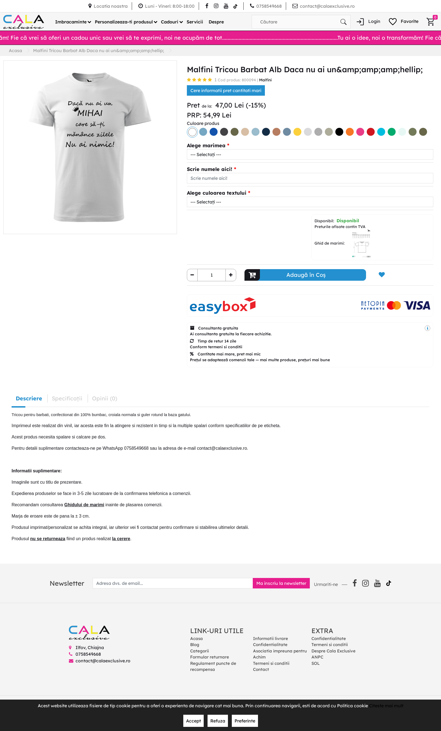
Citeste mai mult (386, 705)
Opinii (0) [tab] (104, 398)
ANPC (317, 657)
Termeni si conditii (271, 663)
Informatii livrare (270, 638)
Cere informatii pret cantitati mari (225, 90)
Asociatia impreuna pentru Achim (280, 654)
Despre (216, 22)
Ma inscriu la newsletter (281, 583)
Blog (194, 644)
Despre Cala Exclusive (333, 651)
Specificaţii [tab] (67, 398)
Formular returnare (209, 657)
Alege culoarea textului (216, 193)
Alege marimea (206, 145)
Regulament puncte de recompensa (213, 666)
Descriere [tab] (29, 398)
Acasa (196, 638)
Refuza (217, 721)
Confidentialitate (270, 644)
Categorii (199, 651)
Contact (261, 669)
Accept (193, 721)
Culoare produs (203, 123)
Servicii (195, 22)
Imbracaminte (71, 22)
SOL (315, 663)
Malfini (265, 79)
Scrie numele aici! (209, 169)
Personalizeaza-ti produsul (124, 22)
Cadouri (169, 22)
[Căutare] (343, 21)
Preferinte (245, 721)
